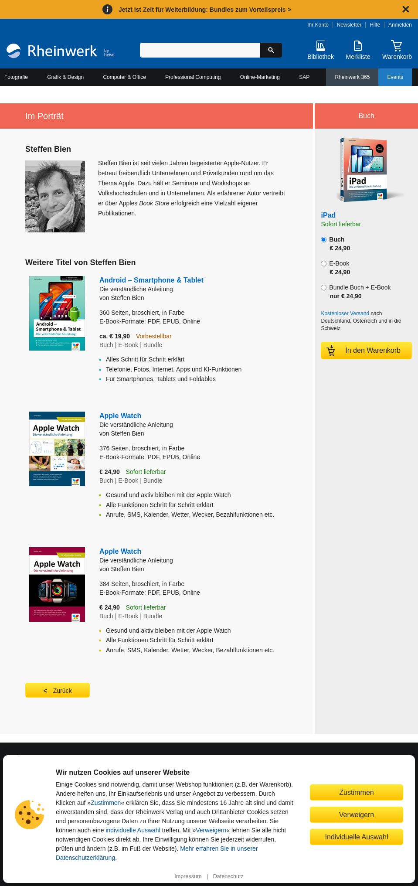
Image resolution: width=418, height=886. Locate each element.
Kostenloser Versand (345, 313)
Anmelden (400, 25)
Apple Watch (186, 420)
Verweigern (211, 830)
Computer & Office (124, 77)
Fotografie (16, 77)
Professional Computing (193, 77)
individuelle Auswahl (132, 830)
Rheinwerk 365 (352, 77)
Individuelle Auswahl (356, 837)
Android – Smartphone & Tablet (170, 284)
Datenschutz (228, 876)
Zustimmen (106, 802)
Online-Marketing (260, 77)
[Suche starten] (271, 50)
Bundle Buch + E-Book (356, 292)
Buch (335, 244)
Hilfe (375, 25)
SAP (304, 77)
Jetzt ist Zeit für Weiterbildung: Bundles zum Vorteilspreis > (205, 9)
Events (395, 77)
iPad (328, 215)
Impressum (187, 876)
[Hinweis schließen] (406, 9)
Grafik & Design (65, 77)
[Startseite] (60, 52)
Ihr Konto (318, 25)
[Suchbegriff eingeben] (200, 50)
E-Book (335, 268)
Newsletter (349, 25)
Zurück (62, 690)
